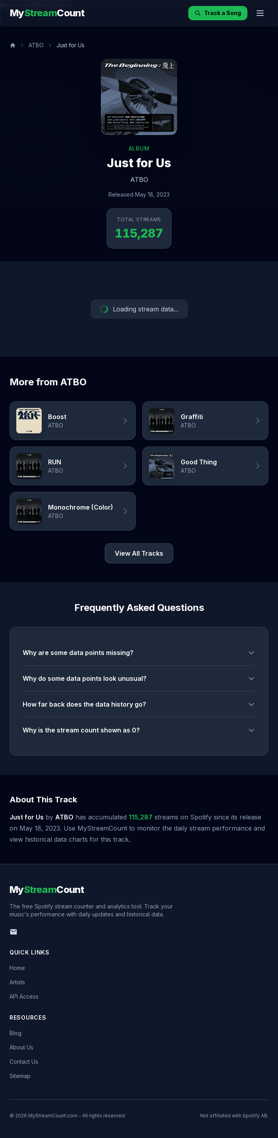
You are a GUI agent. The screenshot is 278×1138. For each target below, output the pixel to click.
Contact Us (24, 1061)
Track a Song (218, 13)
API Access (24, 996)
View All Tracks (139, 553)
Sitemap (20, 1075)
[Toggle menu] (260, 13)
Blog (15, 1033)
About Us (21, 1047)
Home (17, 967)
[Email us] (13, 932)
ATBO (36, 45)
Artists (17, 982)
